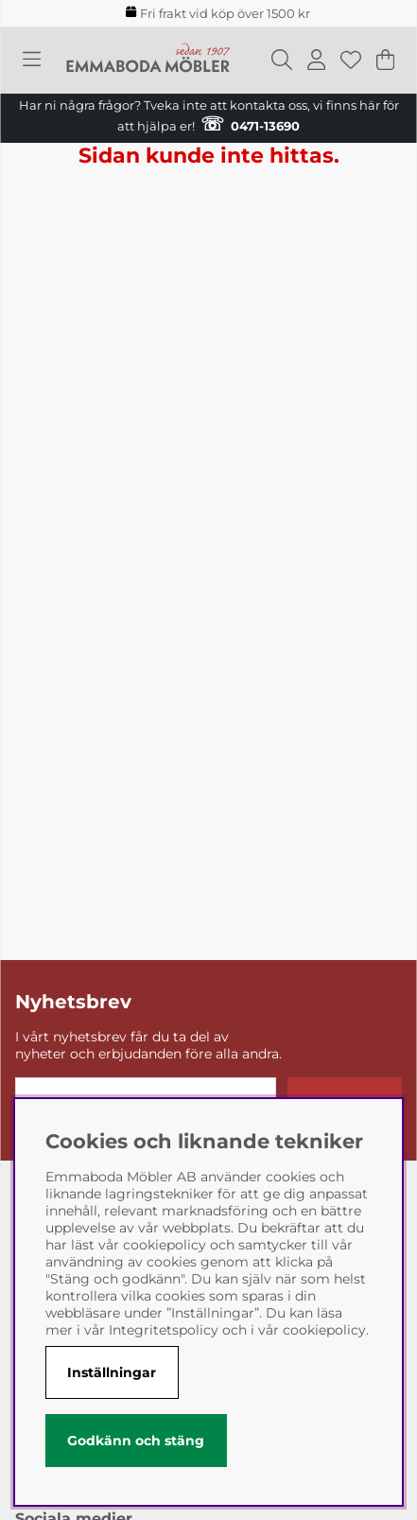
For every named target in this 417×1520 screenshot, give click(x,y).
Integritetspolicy (163, 1329)
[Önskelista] (351, 60)
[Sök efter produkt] (282, 60)
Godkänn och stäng (135, 1440)
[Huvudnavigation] (31, 60)
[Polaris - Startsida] (148, 60)
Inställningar (111, 1372)
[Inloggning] (316, 60)
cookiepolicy (324, 1329)
